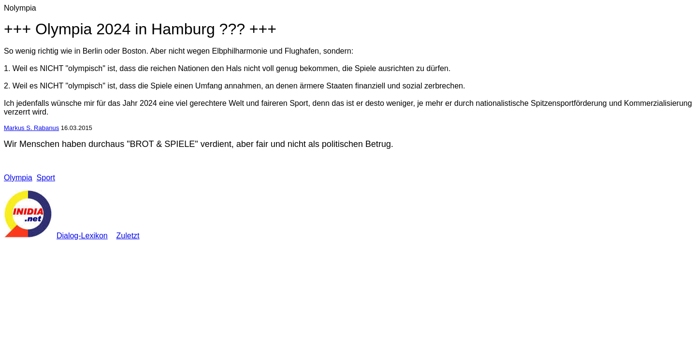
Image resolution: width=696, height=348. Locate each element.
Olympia (18, 178)
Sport (46, 178)
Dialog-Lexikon (82, 236)
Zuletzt (128, 236)
